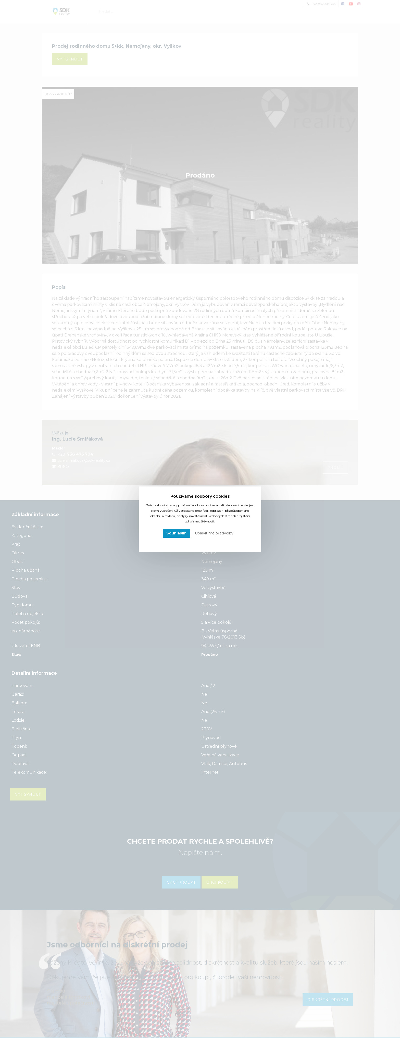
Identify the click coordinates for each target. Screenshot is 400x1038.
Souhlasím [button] (176, 533)
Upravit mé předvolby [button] (214, 533)
